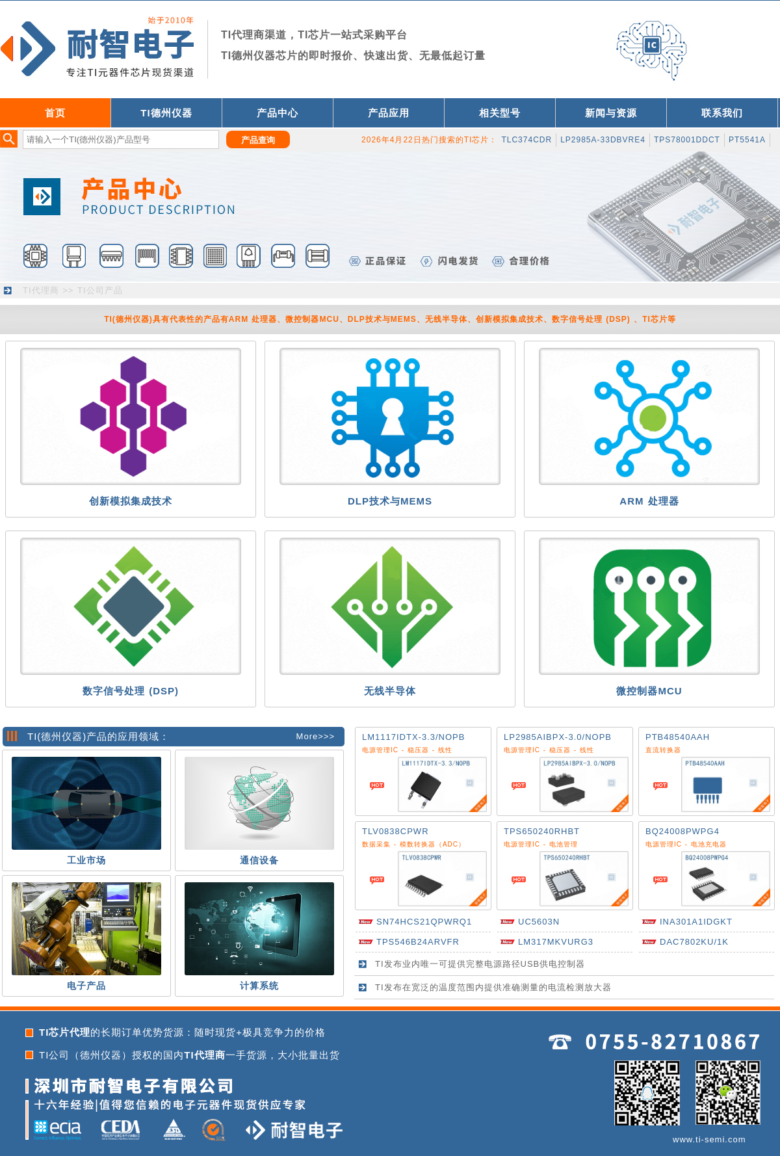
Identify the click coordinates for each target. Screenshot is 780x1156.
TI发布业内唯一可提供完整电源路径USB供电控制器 (480, 964)
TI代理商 (41, 290)
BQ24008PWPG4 (682, 831)
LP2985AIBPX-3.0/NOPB (558, 737)
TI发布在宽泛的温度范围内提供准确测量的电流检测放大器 (493, 987)
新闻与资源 (611, 112)
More (307, 736)
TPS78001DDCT (687, 139)
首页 (55, 112)
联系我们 (722, 112)
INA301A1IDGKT (696, 921)
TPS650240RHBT (542, 831)
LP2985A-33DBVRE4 (602, 139)
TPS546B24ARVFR (418, 942)
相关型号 (500, 112)
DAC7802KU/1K (694, 942)
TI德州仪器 (166, 112)
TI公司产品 (100, 290)
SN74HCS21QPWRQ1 (424, 921)
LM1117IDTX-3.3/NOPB (413, 737)
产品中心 (277, 112)
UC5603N (539, 921)
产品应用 (389, 112)
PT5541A (747, 139)
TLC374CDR (526, 139)
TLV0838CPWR (395, 831)
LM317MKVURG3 (555, 942)
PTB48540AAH (677, 737)
